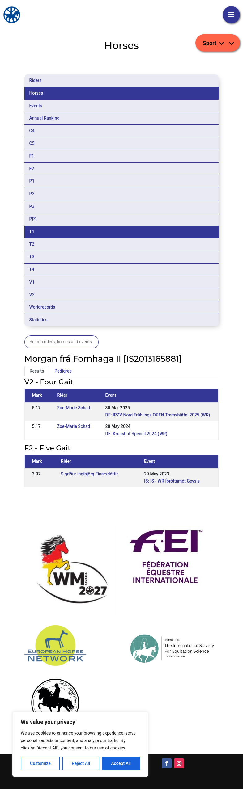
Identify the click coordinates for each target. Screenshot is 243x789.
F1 (31, 156)
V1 (32, 282)
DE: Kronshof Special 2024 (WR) (136, 433)
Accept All (121, 763)
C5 (32, 143)
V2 (32, 294)
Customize (40, 763)
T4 (32, 269)
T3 (32, 256)
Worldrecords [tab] (42, 307)
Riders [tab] (35, 80)
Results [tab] (37, 371)
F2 (31, 168)
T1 (32, 231)
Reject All (81, 763)
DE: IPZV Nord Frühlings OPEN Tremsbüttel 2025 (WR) (157, 414)
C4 (32, 130)
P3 (32, 206)
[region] (80, 744)
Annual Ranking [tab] (44, 118)
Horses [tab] (36, 93)
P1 (32, 181)
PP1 (33, 219)
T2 (32, 244)
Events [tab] (35, 105)
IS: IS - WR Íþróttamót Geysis (172, 481)
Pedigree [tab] (63, 371)
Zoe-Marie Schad (73, 407)
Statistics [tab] (38, 319)
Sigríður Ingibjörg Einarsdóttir (89, 473)
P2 (32, 193)
